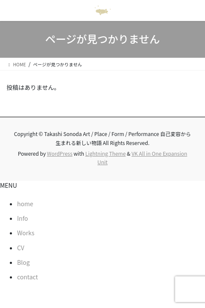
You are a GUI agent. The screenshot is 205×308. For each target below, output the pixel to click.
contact (27, 276)
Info (22, 218)
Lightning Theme (105, 153)
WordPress (60, 153)
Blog (23, 262)
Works (26, 232)
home (25, 203)
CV (20, 247)
